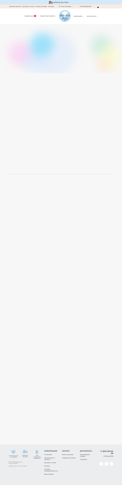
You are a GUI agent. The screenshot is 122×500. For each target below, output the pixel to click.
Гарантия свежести (15, 6)
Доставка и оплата (28, 6)
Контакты (51, 6)
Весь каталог (91, 16)
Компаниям (78, 16)
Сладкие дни (28, 16)
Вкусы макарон (49, 489)
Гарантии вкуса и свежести (49, 473)
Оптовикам (83, 474)
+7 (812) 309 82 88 (106, 467)
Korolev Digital (23, 481)
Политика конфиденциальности (51, 484)
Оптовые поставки (41, 6)
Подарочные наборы (47, 16)
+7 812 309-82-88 (84, 6)
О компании (48, 469)
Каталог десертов (67, 469)
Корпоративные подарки (85, 470)
